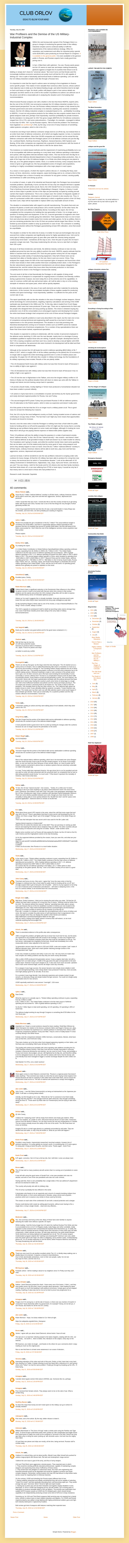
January (95, 698)
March (94, 692)
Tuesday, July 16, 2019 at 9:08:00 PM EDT (30, 741)
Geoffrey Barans (21, 1402)
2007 (92, 734)
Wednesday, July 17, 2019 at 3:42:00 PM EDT (31, 1065)
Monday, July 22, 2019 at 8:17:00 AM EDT (29, 1421)
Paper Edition (92, 453)
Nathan (18, 785)
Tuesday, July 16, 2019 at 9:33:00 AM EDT (30, 536)
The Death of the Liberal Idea (96, 678)
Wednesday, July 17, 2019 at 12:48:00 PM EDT (31, 985)
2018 (92, 702)
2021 (92, 610)
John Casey (20, 879)
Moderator (19, 1217)
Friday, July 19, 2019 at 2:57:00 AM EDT (29, 1352)
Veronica (19, 1359)
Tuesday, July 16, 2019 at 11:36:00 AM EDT (30, 621)
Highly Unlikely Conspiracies (97, 648)
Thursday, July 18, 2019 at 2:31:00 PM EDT (30, 1293)
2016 (92, 707)
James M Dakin (21, 1282)
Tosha (18, 856)
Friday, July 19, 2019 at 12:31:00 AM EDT (29, 1324)
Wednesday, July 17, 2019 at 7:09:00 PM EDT (31, 1133)
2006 (92, 737)
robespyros (20, 1416)
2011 (92, 722)
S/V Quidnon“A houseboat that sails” (103, 262)
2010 (92, 725)
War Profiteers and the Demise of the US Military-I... (96, 656)
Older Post (76, 1517)
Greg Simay (20, 717)
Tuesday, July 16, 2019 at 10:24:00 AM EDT (30, 568)
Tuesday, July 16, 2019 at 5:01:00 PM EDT (30, 710)
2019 (92, 616)
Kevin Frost (20, 1140)
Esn (17, 810)
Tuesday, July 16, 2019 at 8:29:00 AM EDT (30, 513)
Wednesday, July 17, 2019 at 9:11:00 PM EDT (31, 1149)
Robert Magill (20, 736)
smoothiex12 (20, 575)
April (94, 689)
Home (46, 1517)
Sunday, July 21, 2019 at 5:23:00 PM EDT (29, 1409)
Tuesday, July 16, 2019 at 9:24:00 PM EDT (30, 778)
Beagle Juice (20, 898)
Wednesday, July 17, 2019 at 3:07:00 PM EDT (31, 1017)
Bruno (18, 1167)
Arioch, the (19, 929)
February (95, 695)
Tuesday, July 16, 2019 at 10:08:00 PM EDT (30, 803)
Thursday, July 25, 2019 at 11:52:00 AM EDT (30, 1508)
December (95, 618)
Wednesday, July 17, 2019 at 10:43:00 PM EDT (31, 1210)
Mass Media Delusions (96, 638)
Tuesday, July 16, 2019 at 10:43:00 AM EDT (30, 580)
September (95, 627)
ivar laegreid (20, 627)
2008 (92, 731)
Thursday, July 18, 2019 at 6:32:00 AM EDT (30, 1275)
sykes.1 (18, 520)
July (93, 635)
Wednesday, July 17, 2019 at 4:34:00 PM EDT (31, 1082)
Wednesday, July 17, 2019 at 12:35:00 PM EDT (31, 923)
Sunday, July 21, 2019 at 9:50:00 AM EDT (29, 1369)
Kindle (90, 490)
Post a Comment (18, 1512)
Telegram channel (94, 197)
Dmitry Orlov (20, 543)
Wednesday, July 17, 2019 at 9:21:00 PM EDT (31, 1161)
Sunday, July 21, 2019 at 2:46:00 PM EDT (29, 1395)
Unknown (19, 1251)
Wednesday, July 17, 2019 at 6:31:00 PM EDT (31, 1105)
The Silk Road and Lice (96, 672)
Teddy (18, 703)
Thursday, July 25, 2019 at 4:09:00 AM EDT (30, 1446)
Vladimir (18, 639)
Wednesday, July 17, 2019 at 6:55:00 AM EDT (31, 849)
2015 (92, 710)
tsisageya (19, 1299)
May (93, 686)
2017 (92, 705)
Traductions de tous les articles (98, 189)
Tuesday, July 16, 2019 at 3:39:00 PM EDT (30, 696)
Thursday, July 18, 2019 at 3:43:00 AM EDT (30, 1261)
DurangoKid (20, 662)
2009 (92, 728)
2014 (92, 713)
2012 (92, 719)
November (95, 621)
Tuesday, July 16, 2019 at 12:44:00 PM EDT (30, 633)
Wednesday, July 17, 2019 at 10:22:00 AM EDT (31, 891)
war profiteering (26, 125)
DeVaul (18, 748)
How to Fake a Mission (96, 643)
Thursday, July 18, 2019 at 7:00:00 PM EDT (30, 1308)
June (94, 683)
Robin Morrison (21, 587)
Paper (96, 490)
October (95, 624)
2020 (92, 613)
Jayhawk (19, 1071)
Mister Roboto (21, 492)
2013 (92, 716)
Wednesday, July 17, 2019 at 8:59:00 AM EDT (31, 872)
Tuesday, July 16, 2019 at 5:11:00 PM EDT (30, 729)
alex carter (19, 1089)
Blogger (73, 1532)
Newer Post (14, 1517)
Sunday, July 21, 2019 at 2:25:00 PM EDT (29, 1381)
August (94, 632)
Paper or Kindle (93, 418)
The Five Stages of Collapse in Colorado (96, 666)
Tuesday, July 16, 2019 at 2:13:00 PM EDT (30, 655)
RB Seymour (20, 1268)
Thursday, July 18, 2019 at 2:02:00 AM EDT (30, 1244)
